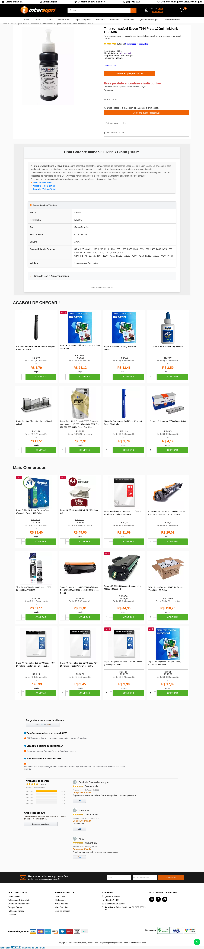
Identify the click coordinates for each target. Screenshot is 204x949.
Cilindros (49, 20)
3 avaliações (130, 44)
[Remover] (23, 378)
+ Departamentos (171, 20)
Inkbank (119, 58)
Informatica (129, 20)
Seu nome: (109, 90)
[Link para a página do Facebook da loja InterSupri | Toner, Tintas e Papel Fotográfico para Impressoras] (158, 899)
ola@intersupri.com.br (115, 904)
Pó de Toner (63, 20)
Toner (37, 20)
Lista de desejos (62, 911)
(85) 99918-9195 (112, 896)
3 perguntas (143, 44)
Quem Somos (14, 896)
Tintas (26, 20)
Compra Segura (15, 907)
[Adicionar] (23, 375)
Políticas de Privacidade (19, 900)
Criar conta (60, 896)
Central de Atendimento (19, 904)
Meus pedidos (61, 904)
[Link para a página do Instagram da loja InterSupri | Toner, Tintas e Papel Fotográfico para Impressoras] (151, 899)
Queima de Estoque (149, 20)
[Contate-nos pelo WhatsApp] (197, 942)
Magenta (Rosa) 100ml (44, 186)
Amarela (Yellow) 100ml (44, 189)
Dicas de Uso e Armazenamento (51, 276)
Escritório (114, 20)
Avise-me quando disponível (146, 113)
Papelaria (100, 20)
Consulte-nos (110, 66)
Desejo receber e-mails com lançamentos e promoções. (133, 108)
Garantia (12, 915)
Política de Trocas (16, 911)
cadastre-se (157, 12)
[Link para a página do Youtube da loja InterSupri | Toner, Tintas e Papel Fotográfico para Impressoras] (164, 899)
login (160, 9)
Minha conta (60, 900)
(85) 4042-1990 (133, 2)
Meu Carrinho (61, 907)
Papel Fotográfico (83, 20)
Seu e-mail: (110, 99)
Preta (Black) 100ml (42, 182)
